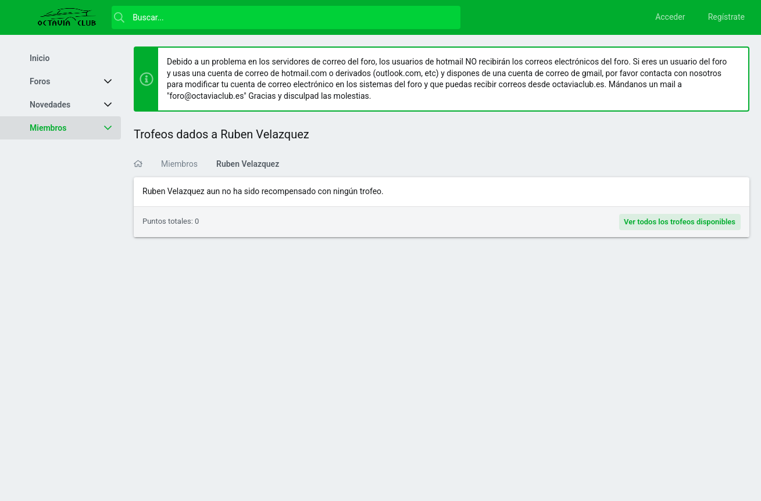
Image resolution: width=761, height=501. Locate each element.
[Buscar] (286, 17)
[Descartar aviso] (734, 62)
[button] (23, 17)
